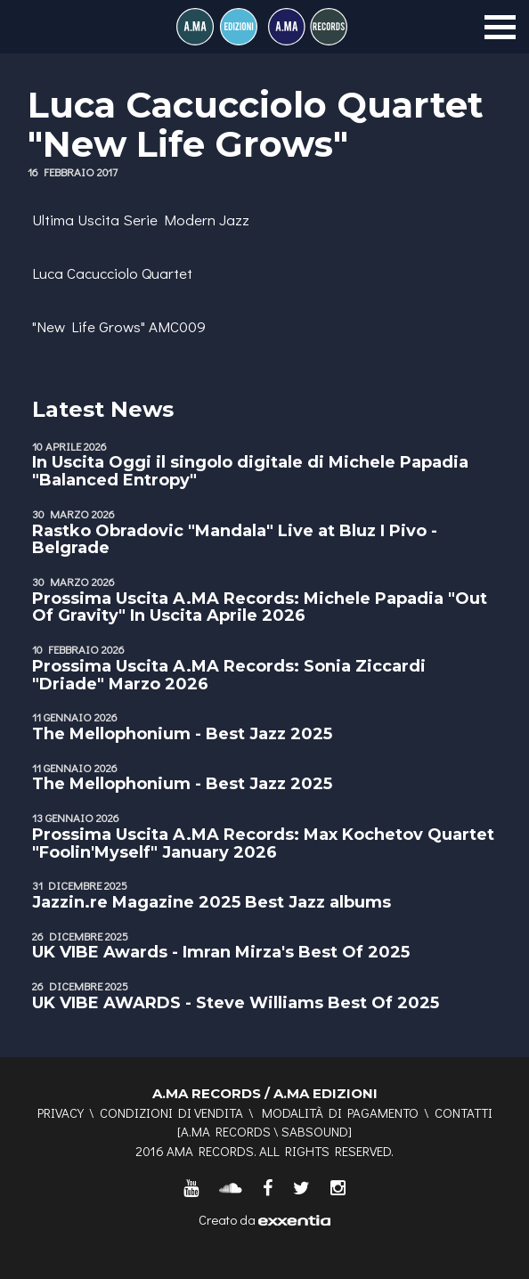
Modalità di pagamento (340, 1112)
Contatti (463, 1112)
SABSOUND (314, 1131)
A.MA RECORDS (226, 1131)
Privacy (60, 1112)
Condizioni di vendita (171, 1112)
